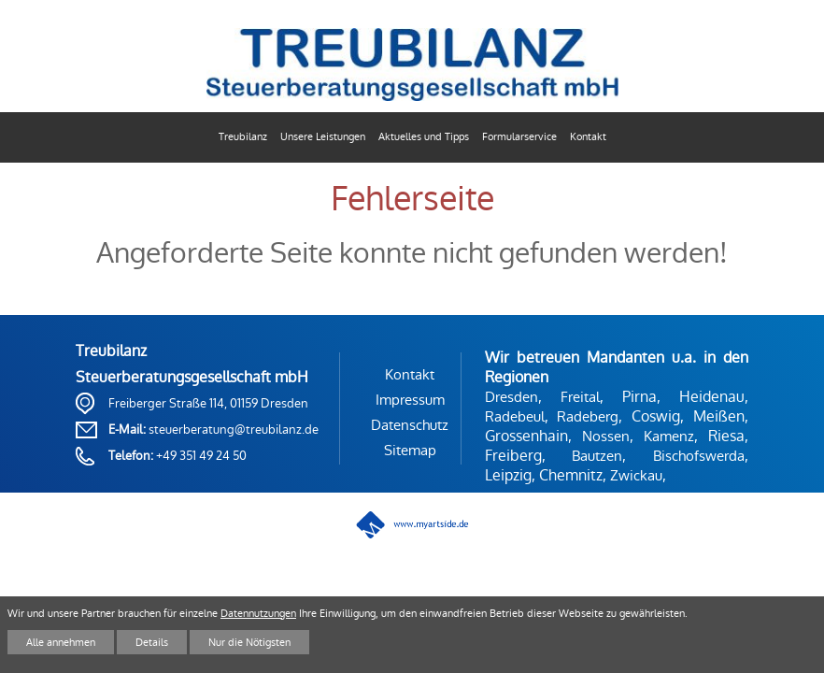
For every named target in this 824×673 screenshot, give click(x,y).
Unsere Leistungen (322, 137)
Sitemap (410, 450)
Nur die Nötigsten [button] (249, 642)
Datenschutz (409, 425)
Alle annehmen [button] (60, 642)
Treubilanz (243, 137)
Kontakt (588, 137)
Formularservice (519, 137)
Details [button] (151, 642)
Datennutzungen (258, 613)
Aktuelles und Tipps (423, 137)
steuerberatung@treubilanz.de (234, 429)
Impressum (410, 399)
